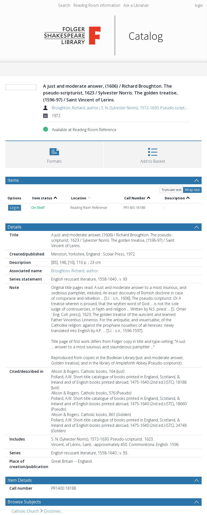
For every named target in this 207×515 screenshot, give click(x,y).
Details (15, 227)
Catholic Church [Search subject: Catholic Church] (25, 511)
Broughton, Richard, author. (75, 107)
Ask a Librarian (136, 5)
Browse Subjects (24, 502)
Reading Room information (97, 5)
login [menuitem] (199, 5)
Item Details (20, 480)
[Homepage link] (103, 34)
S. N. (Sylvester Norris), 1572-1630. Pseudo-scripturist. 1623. (152, 107)
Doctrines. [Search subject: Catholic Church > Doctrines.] (53, 511)
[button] (54, 154)
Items (13, 180)
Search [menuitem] (64, 5)
